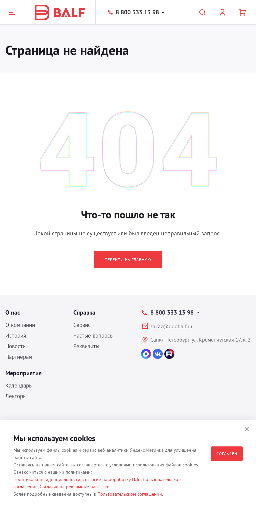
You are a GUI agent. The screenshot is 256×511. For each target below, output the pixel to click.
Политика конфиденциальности (46, 479)
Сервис (82, 325)
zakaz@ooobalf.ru (171, 326)
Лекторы (16, 396)
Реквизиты (86, 346)
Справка (84, 312)
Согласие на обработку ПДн (111, 479)
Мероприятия (23, 373)
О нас (12, 312)
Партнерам (18, 357)
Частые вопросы (93, 335)
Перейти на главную (128, 259)
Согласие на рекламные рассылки (75, 487)
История (15, 335)
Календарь (18, 385)
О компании (20, 325)
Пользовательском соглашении (129, 494)
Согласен (226, 453)
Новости (15, 346)
